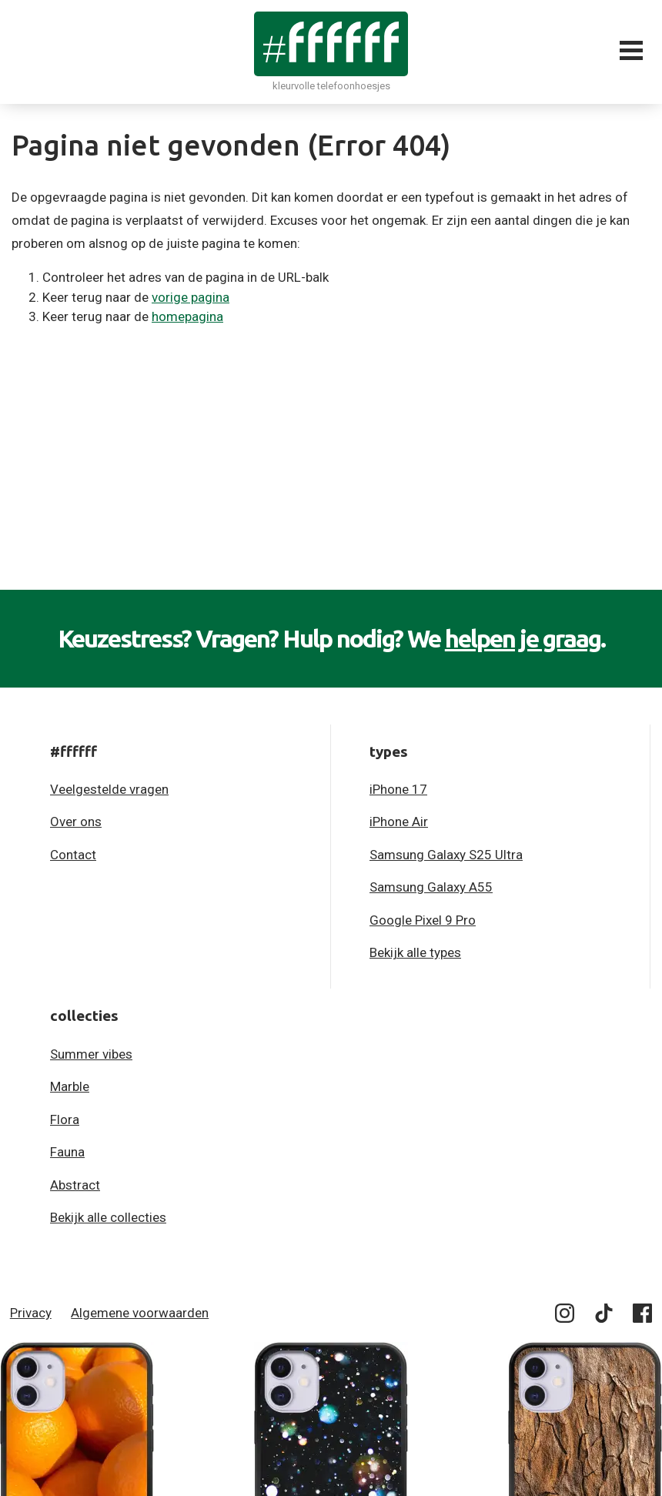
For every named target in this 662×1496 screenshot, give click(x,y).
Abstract (75, 1185)
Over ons (76, 821)
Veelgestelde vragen (109, 789)
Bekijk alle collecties (108, 1217)
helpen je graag (522, 638)
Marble (69, 1086)
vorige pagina (190, 297)
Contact (73, 854)
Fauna (67, 1152)
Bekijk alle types (415, 952)
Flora (64, 1119)
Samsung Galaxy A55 (431, 887)
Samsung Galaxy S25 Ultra (446, 854)
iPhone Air (398, 821)
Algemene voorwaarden (140, 1312)
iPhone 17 (398, 789)
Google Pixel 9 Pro (422, 920)
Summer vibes (91, 1054)
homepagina (187, 316)
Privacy (31, 1312)
